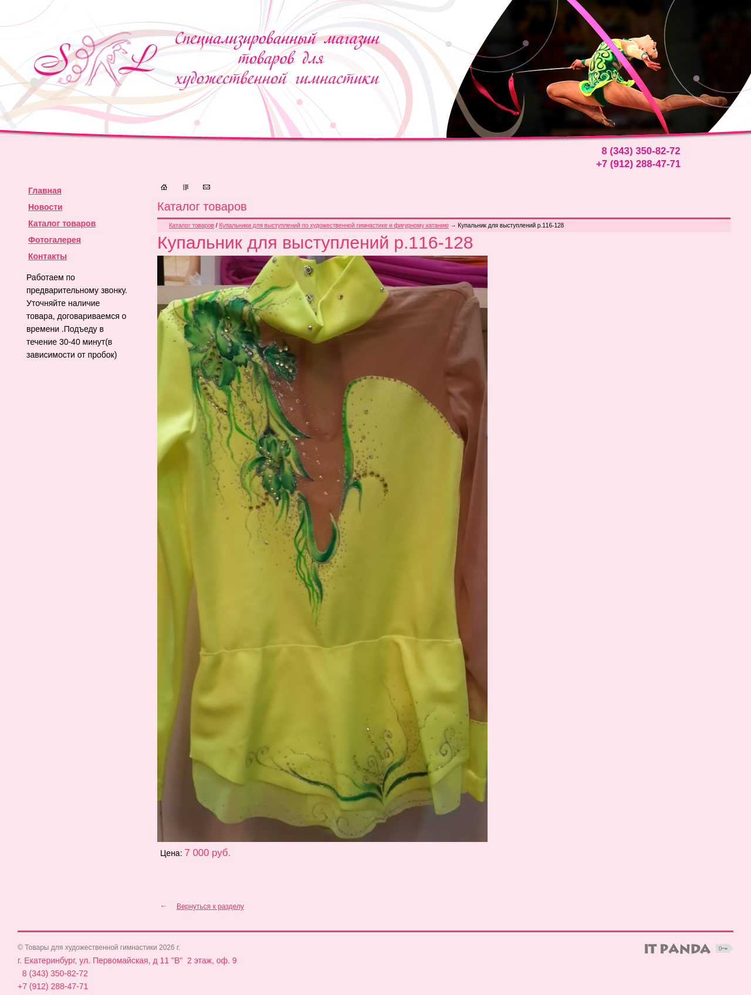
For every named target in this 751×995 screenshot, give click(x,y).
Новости (45, 207)
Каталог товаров (62, 223)
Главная (45, 190)
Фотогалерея (54, 239)
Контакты (47, 256)
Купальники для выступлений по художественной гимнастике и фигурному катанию (333, 225)
